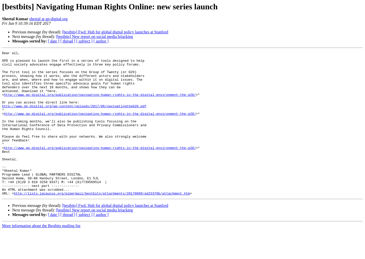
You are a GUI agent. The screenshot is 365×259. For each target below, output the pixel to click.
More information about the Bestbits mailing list (41, 254)
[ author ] (101, 41)
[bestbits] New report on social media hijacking (94, 36)
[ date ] (53, 41)
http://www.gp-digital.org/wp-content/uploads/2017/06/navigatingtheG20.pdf (74, 117)
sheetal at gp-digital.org (48, 19)
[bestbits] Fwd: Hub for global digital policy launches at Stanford (115, 32)
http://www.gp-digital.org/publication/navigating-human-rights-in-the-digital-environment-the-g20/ (100, 103)
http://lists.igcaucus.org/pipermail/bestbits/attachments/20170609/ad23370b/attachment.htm (102, 222)
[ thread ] (67, 41)
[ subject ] (84, 41)
